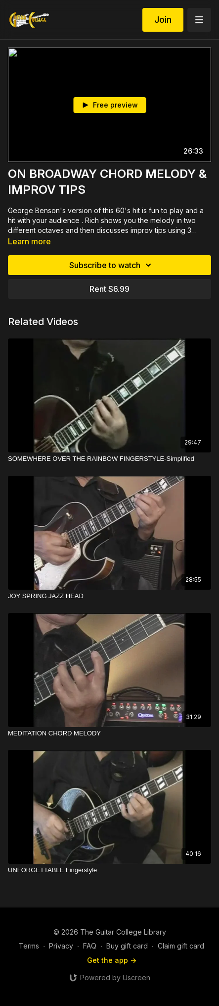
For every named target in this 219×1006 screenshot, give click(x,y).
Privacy (61, 946)
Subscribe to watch (111, 265)
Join (163, 19)
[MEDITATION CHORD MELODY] (109, 733)
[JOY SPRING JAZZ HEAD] (109, 596)
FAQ (89, 946)
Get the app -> (111, 960)
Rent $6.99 (109, 289)
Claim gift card (181, 946)
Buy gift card (127, 946)
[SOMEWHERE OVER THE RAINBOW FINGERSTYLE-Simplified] (109, 459)
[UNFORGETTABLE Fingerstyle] (109, 870)
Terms (29, 946)
